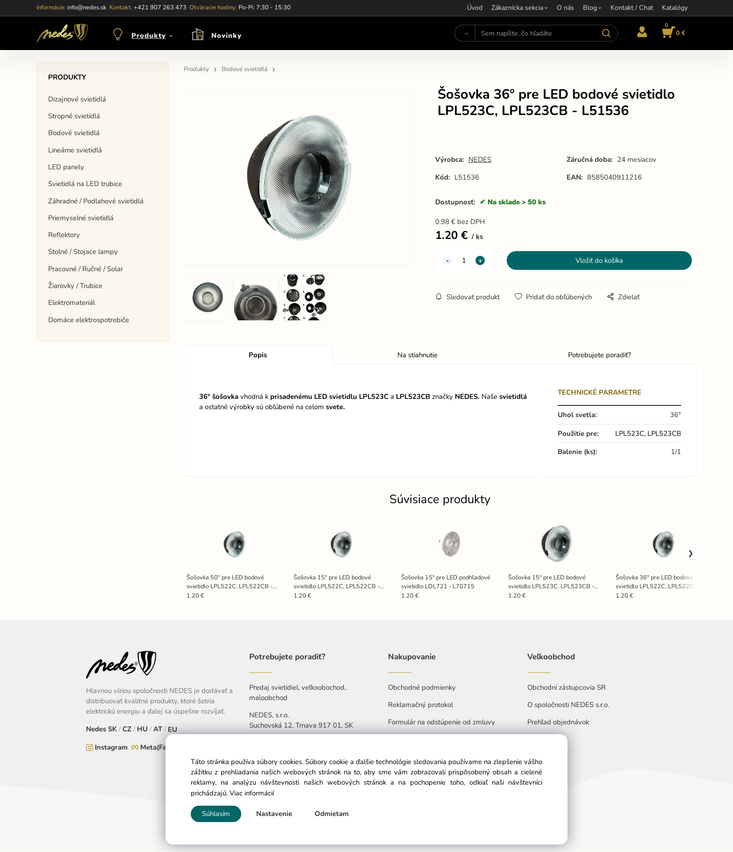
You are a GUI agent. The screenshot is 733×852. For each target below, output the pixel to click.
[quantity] (463, 260)
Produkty (148, 35)
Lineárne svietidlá (75, 150)
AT (157, 730)
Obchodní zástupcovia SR (566, 688)
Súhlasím (216, 813)
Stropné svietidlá (74, 116)
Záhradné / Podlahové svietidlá (96, 201)
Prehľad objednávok (558, 723)
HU (142, 730)
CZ (126, 730)
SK (112, 730)
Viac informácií (252, 793)
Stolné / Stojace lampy (83, 251)
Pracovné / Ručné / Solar (85, 269)
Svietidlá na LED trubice (85, 183)
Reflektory (64, 234)
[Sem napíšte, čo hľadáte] (546, 33)
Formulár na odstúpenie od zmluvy (441, 723)
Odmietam (332, 813)
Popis (258, 356)
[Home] (62, 33)
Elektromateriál (71, 302)
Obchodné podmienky (422, 688)
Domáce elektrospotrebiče (88, 320)
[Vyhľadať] (464, 33)
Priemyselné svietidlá (81, 218)
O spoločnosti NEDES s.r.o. (568, 705)
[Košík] (672, 33)
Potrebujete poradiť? (599, 356)
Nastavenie (274, 813)
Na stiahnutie (417, 356)
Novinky (226, 35)
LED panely (66, 167)
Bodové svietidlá (74, 132)
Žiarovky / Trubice (75, 285)
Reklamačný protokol (420, 705)
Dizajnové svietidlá (77, 99)
